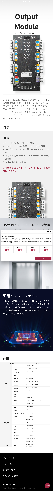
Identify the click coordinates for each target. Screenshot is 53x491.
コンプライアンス (9, 470)
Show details (46, 254)
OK (43, 258)
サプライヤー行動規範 (10, 476)
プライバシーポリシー (10, 458)
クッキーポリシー (9, 464)
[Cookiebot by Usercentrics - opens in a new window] (46, 232)
